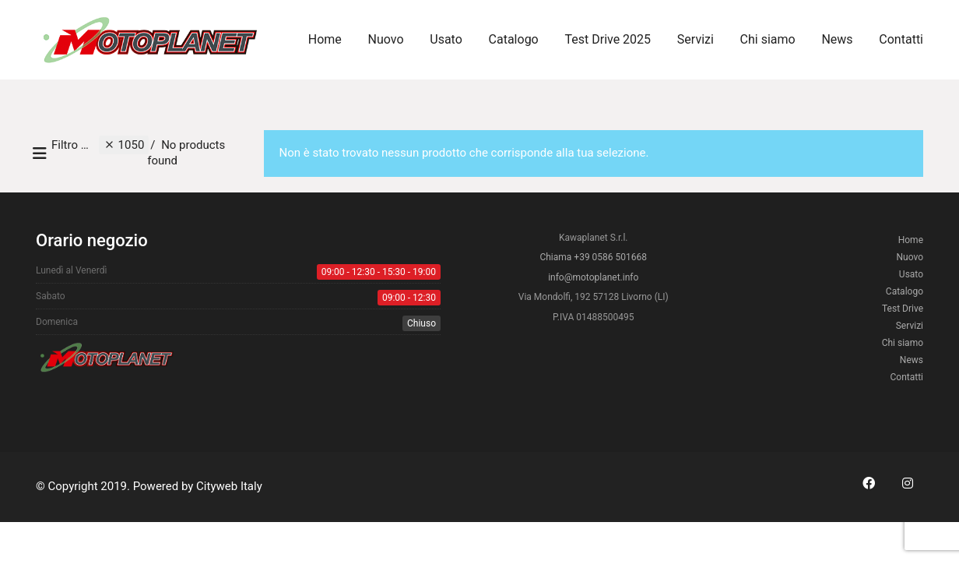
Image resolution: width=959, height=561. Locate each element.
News (911, 360)
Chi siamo (902, 342)
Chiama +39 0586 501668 (593, 257)
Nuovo (910, 257)
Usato (911, 274)
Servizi (909, 325)
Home (910, 240)
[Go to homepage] (152, 40)
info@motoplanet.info (593, 277)
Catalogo (904, 291)
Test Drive (902, 308)
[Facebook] (868, 483)
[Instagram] (907, 483)
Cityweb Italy (229, 486)
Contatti (906, 377)
